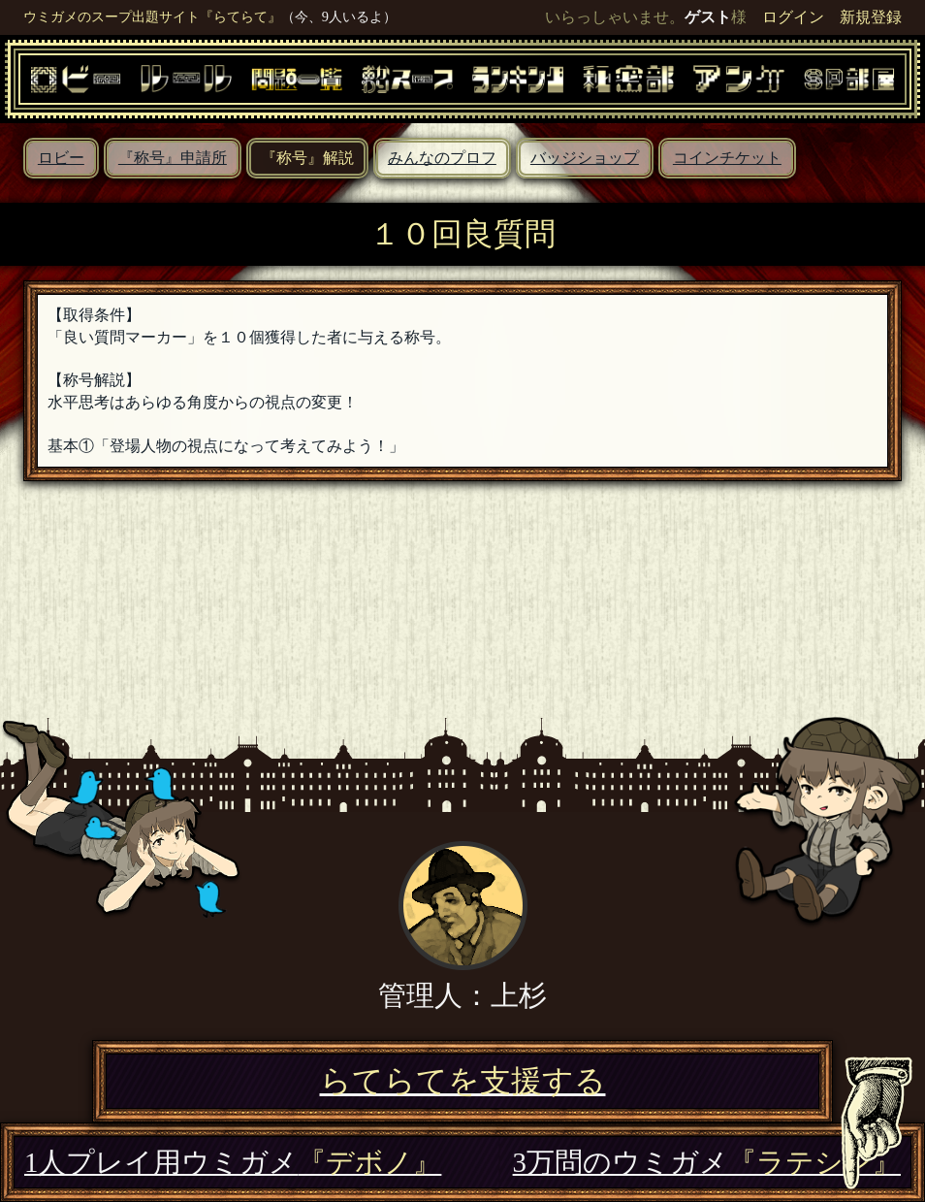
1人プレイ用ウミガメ (232, 1162)
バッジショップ (584, 157)
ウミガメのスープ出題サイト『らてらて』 (152, 16)
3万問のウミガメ (707, 1162)
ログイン (793, 17)
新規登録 (871, 17)
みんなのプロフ (442, 157)
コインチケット (727, 157)
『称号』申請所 (172, 157)
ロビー (61, 157)
